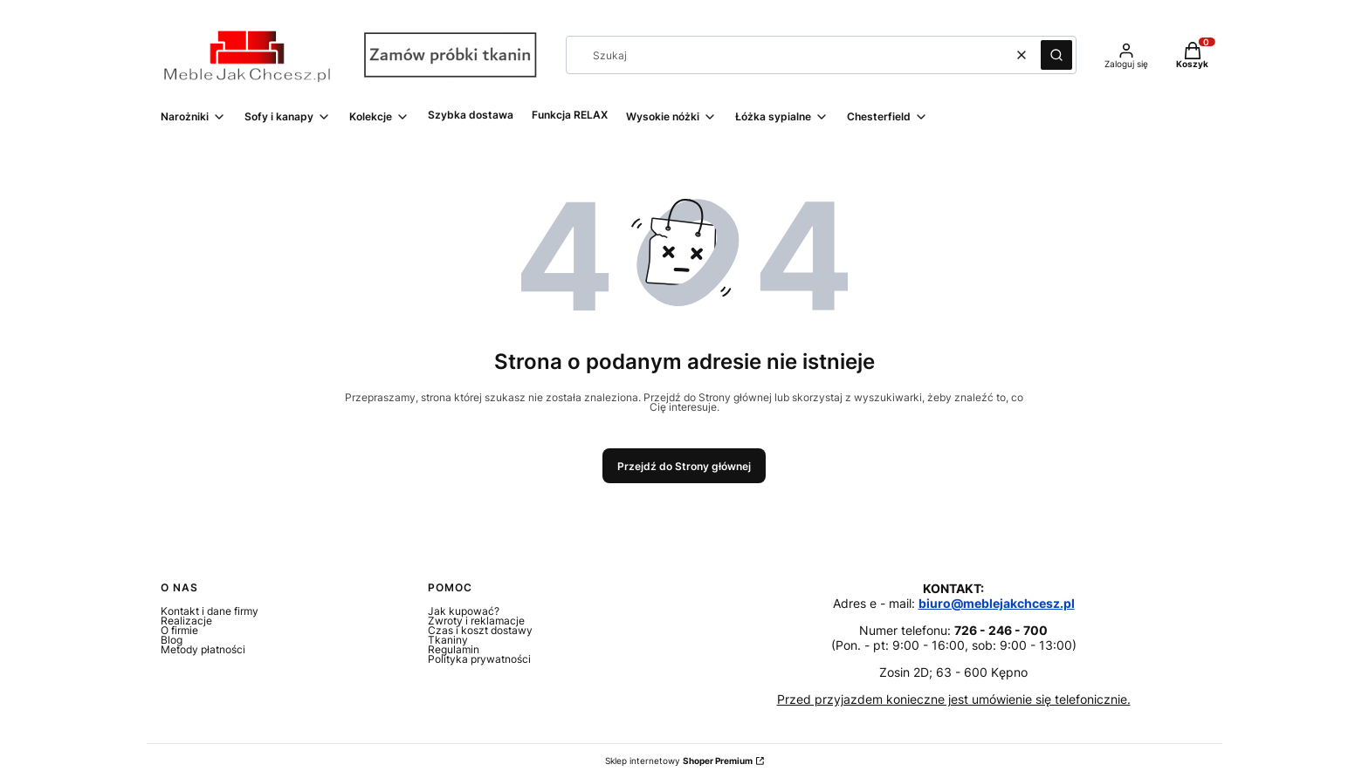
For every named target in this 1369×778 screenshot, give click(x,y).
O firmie (179, 630)
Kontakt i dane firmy (209, 611)
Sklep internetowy (679, 761)
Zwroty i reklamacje (476, 620)
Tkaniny (448, 639)
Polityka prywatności (479, 658)
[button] (1056, 55)
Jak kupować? (463, 611)
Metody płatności (203, 649)
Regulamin (453, 649)
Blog (171, 639)
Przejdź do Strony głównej (684, 466)
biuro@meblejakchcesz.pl (996, 603)
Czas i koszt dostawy (480, 630)
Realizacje (186, 620)
